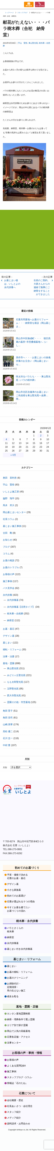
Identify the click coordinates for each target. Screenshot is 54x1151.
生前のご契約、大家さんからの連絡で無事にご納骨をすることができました (42, 287)
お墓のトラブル (11, 567)
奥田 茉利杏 (10, 478)
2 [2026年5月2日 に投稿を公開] (40, 435)
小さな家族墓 (14, 890)
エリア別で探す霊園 (17, 1025)
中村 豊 (6, 745)
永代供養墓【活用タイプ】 (21, 607)
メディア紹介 (14, 1118)
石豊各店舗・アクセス (18, 1037)
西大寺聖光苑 (14, 695)
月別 (5, 767)
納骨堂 (10, 620)
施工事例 (7, 581)
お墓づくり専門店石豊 (5, 4)
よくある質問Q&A (16, 1065)
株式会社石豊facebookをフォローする (27, 806)
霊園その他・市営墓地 (18, 702)
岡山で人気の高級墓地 (18, 1031)
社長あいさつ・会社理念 (19, 1106)
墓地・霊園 (8, 663)
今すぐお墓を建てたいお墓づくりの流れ (18, 909)
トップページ (9, 12)
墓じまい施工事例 (12, 526)
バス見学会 (8, 588)
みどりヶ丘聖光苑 (16, 675)
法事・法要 (8, 656)
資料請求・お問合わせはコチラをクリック (27, 259)
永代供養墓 (13, 600)
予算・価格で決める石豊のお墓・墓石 (17, 876)
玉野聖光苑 (13, 688)
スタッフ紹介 (14, 1112)
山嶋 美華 (8, 724)
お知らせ (7, 540)
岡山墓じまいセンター (14, 512)
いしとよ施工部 (11, 491)
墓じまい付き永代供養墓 (19, 949)
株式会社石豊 (17, 789)
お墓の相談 (8, 560)
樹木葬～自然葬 (15, 613)
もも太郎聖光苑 (15, 682)
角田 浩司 (8, 717)
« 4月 (13, 455)
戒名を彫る (13, 996)
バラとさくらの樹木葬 (15, 930)
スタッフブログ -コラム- (19, 1077)
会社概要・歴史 (15, 1100)
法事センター (14, 1042)
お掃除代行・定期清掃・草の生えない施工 (16, 987)
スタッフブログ (22, 12)
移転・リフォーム (12, 649)
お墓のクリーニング (17, 978)
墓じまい (7, 642)
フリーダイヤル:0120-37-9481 (27, 243)
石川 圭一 (8, 738)
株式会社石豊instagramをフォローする (27, 828)
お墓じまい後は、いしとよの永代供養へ (12, 284)
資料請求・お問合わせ (18, 1123)
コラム (6, 553)
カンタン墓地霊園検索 (18, 1013)
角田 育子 (8, 711)
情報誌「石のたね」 (17, 1083)
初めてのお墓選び (16, 895)
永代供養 (7, 595)
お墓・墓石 (8, 629)
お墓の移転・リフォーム (19, 972)
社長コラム (8, 519)
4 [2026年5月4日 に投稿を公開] (6, 439)
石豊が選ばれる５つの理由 (21, 901)
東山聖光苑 (33, 43)
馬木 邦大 (8, 505)
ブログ (6, 547)
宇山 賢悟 (22, 43)
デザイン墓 (8, 636)
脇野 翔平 (8, 498)
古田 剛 (7, 533)
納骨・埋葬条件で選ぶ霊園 (21, 1019)
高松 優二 (8, 731)
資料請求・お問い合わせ (27, 4)
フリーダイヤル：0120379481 (39, 4)
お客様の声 (8, 574)
